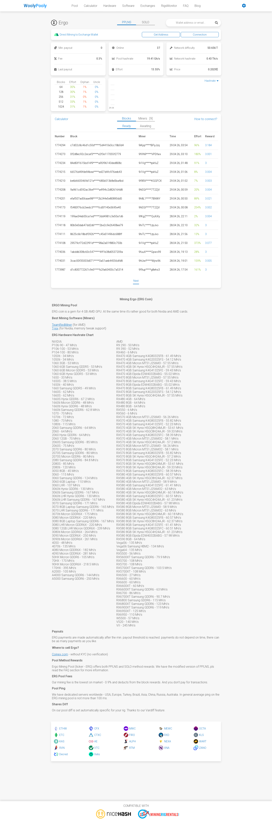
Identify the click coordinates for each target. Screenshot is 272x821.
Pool (75, 6)
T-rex (55, 328)
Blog (198, 6)
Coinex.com (60, 654)
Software (128, 6)
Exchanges (148, 6)
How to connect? (205, 119)
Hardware (109, 6)
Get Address (172, 34)
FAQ (186, 6)
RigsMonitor (169, 6)
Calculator (90, 6)
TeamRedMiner (62, 325)
